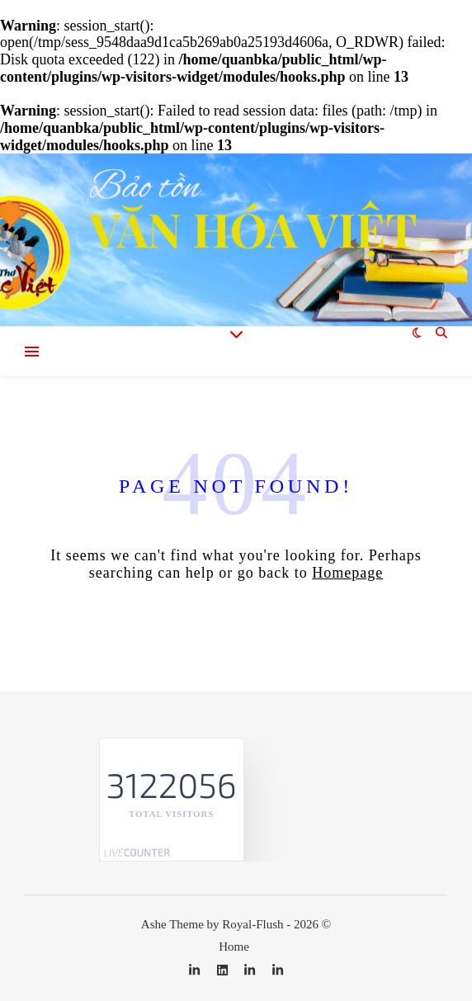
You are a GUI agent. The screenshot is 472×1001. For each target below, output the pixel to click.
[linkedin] (224, 970)
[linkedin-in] (196, 970)
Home (234, 946)
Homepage (347, 572)
